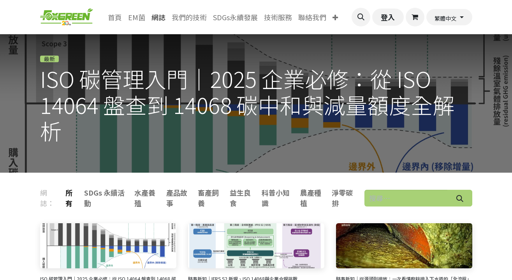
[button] (361, 17)
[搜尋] (459, 198)
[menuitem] (115, 17)
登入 (388, 17)
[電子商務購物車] (415, 17)
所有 (68, 197)
